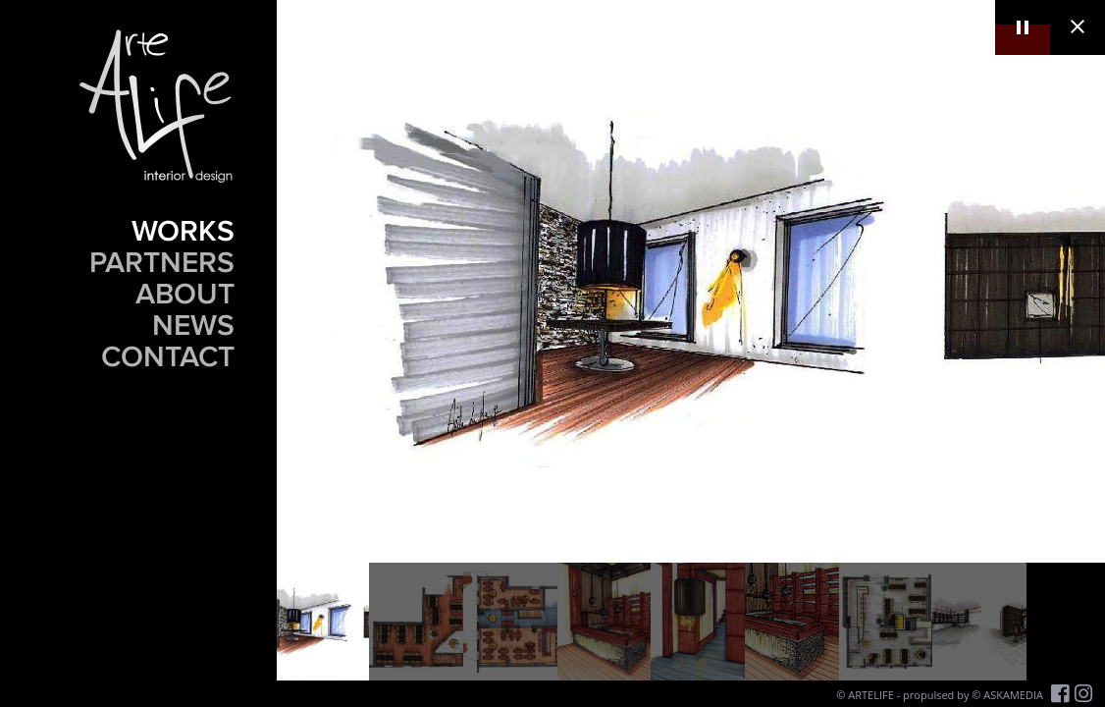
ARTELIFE (871, 694)
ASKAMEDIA (1013, 694)
